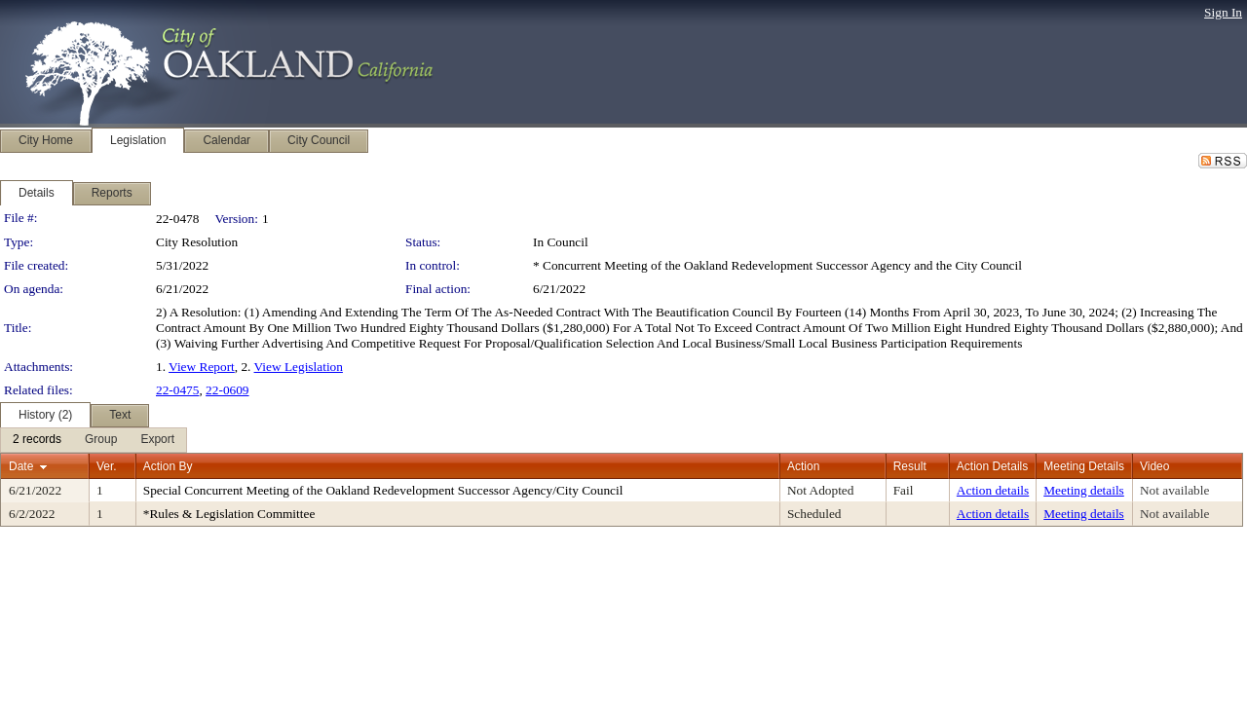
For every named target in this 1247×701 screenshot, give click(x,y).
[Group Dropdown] (101, 440)
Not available (1174, 490)
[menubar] (93, 440)
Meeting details (1083, 490)
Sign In (1223, 12)
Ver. (106, 466)
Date (21, 466)
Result (909, 466)
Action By (168, 466)
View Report (202, 366)
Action (803, 466)
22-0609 (227, 390)
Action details (993, 490)
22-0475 (177, 390)
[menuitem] (37, 440)
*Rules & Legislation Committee (229, 513)
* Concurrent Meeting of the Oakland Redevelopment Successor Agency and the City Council (777, 265)
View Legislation (298, 366)
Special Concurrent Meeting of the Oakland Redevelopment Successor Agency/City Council (383, 490)
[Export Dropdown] (157, 440)
